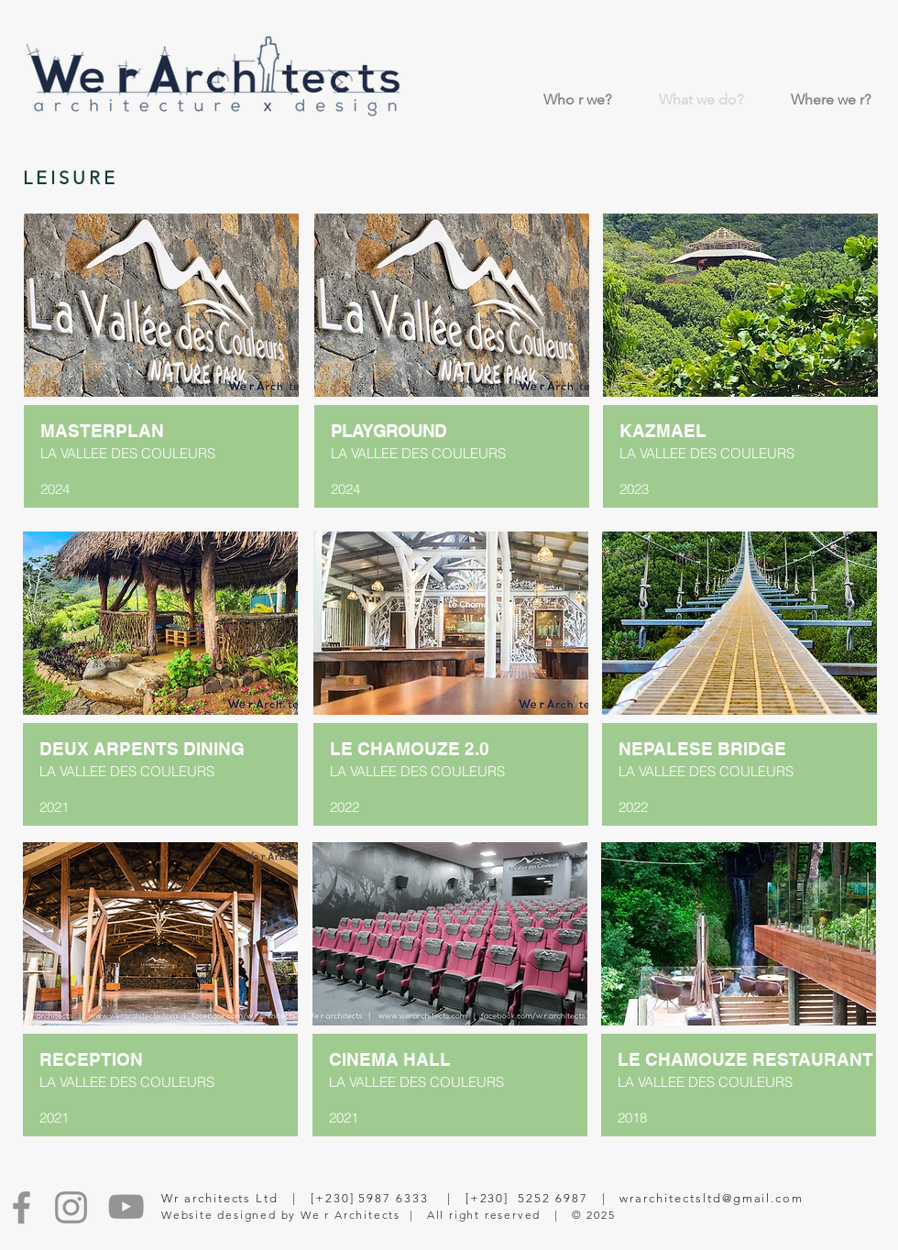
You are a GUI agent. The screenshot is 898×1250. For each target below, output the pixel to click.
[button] (161, 305)
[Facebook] (21, 1207)
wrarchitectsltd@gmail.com (711, 1198)
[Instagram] (71, 1207)
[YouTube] (126, 1206)
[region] (162, 461)
